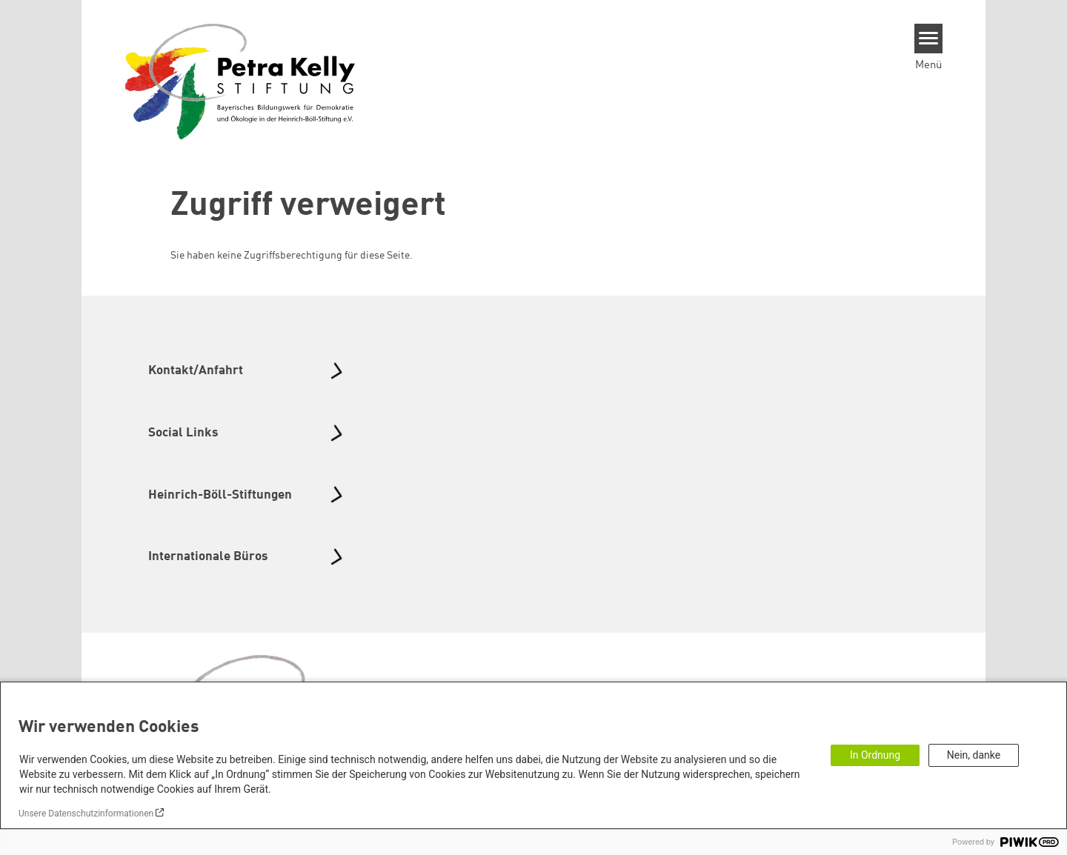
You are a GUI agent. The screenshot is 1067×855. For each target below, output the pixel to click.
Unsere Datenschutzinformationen (86, 813)
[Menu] (928, 38)
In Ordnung (875, 755)
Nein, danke (973, 755)
